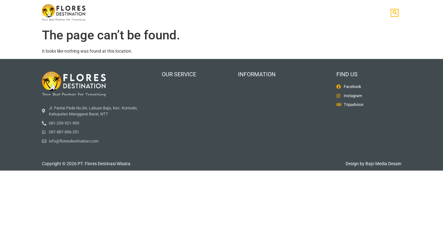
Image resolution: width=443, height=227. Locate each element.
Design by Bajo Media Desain (373, 163)
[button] (395, 13)
